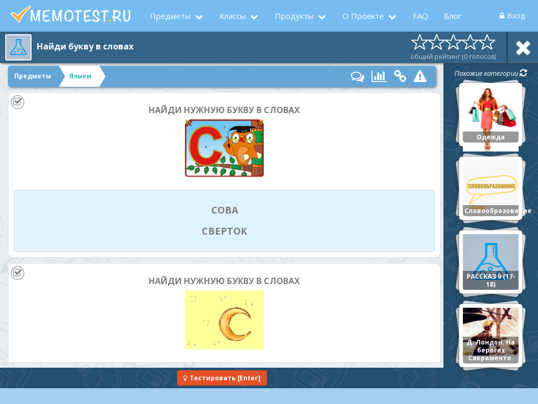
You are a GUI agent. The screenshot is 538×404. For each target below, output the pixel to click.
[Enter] (222, 377)
